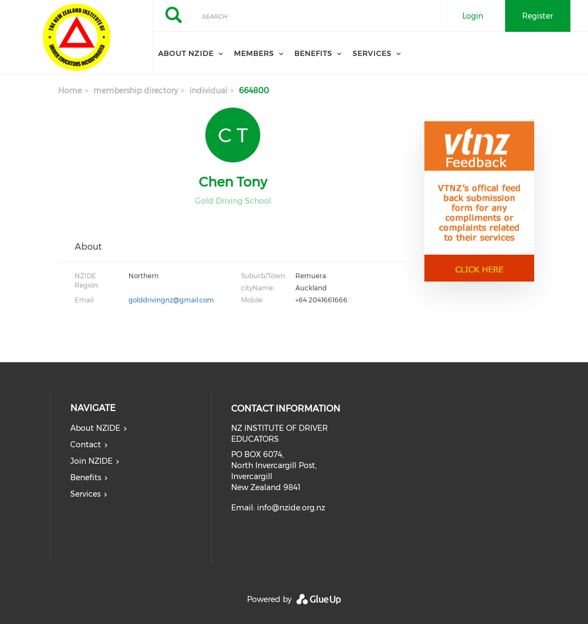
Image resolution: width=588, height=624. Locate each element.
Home (70, 90)
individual (208, 90)
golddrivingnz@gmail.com (171, 300)
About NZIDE (186, 53)
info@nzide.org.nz (291, 508)
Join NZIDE (91, 461)
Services (371, 53)
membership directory (135, 90)
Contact (85, 444)
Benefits (313, 53)
